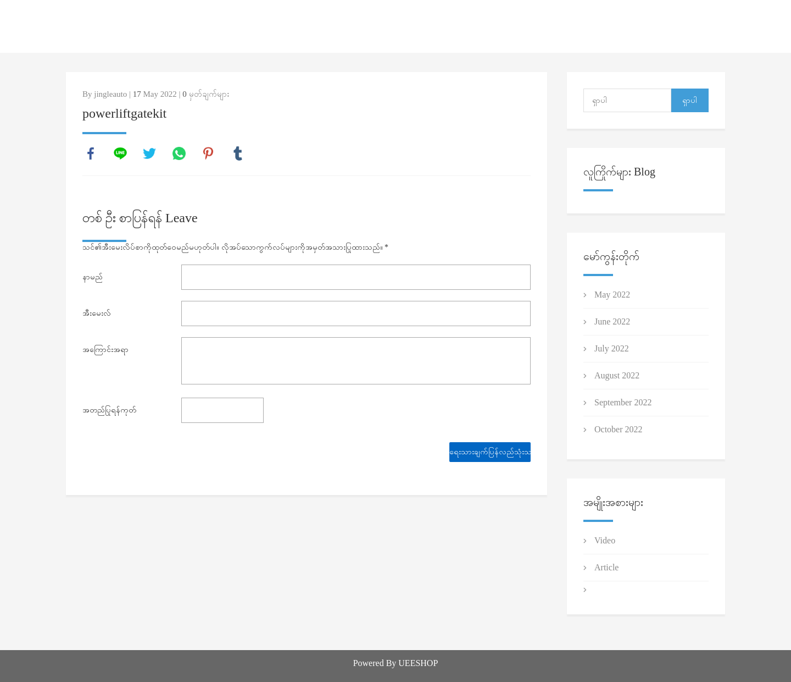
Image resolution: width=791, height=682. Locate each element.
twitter (149, 153)
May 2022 (612, 294)
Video (604, 540)
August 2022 (616, 375)
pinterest (208, 153)
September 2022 (622, 402)
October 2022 (618, 429)
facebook (90, 153)
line (120, 153)
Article (606, 567)
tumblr (238, 153)
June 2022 (612, 321)
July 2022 (611, 348)
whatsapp (179, 153)
